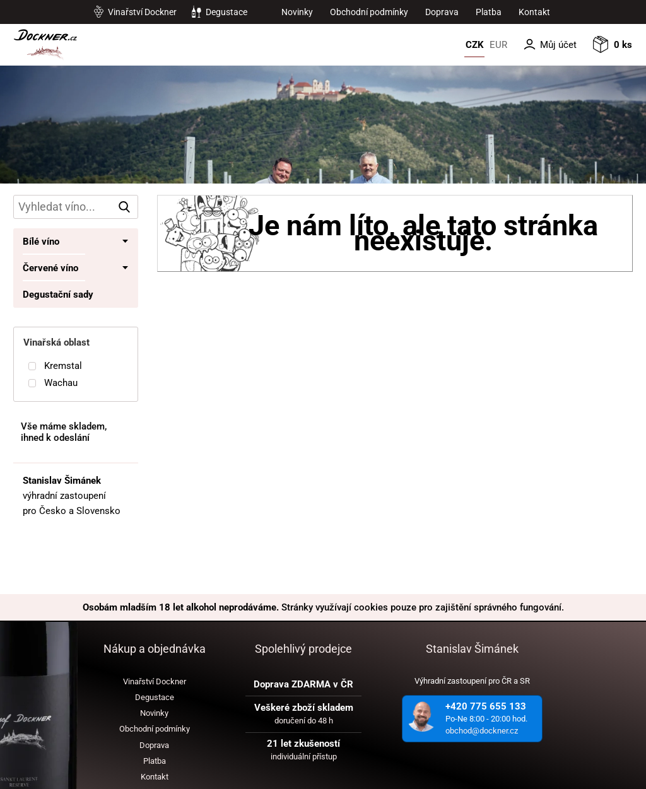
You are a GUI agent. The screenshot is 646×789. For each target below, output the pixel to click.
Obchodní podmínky (369, 12)
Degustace (226, 12)
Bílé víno (41, 241)
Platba (489, 12)
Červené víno (50, 268)
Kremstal (63, 365)
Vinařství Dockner (142, 12)
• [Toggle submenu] (125, 241)
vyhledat (127, 206)
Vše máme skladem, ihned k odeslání (64, 432)
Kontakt (534, 12)
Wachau (61, 383)
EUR (498, 44)
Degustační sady (58, 294)
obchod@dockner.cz (481, 730)
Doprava (442, 12)
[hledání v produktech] (76, 207)
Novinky (297, 12)
